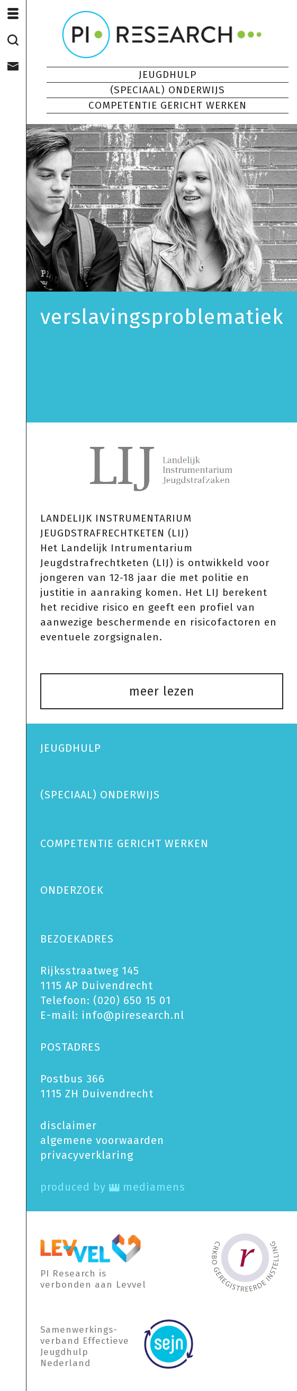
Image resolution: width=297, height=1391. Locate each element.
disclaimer (68, 1125)
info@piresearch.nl (133, 1015)
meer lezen (161, 691)
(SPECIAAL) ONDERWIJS (167, 90)
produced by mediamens (112, 1187)
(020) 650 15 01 (132, 1000)
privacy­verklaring (86, 1155)
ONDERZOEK (72, 890)
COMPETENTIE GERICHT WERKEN (167, 105)
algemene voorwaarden (102, 1140)
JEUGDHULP (167, 74)
